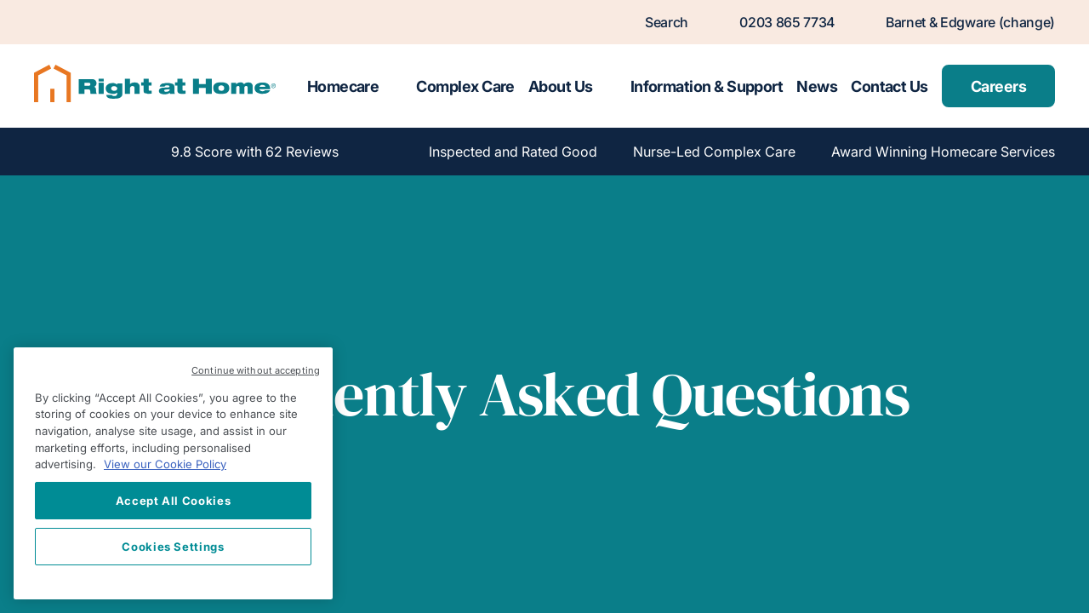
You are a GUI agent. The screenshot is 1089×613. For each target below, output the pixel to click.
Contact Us (889, 86)
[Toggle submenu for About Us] (608, 86)
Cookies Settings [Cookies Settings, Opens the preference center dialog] (173, 546)
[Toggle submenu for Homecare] (393, 86)
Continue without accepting (255, 370)
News (816, 86)
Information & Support (707, 86)
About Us (560, 86)
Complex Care (465, 86)
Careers (998, 86)
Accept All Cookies (173, 500)
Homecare (343, 86)
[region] (173, 473)
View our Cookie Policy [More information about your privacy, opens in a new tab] (165, 464)
